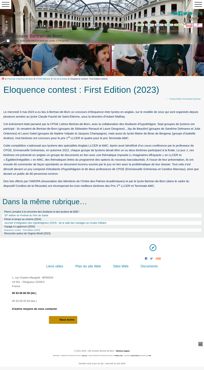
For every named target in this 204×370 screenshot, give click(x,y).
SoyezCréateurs (136, 359)
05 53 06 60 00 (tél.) (24, 296)
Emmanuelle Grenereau (190, 101)
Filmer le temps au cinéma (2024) (22, 221)
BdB (161, 15)
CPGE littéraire (43, 81)
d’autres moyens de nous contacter (34, 311)
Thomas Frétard (171, 101)
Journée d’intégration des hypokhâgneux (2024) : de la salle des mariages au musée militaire (55, 225)
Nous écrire (63, 323)
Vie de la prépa (60, 81)
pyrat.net (83, 359)
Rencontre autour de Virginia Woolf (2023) (27, 236)
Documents (142, 269)
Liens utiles (61, 269)
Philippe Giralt (118, 359)
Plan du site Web (90, 269)
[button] (193, 15)
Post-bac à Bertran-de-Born (20, 81)
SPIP (152, 359)
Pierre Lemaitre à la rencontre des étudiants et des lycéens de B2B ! (41, 214)
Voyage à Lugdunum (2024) (19, 229)
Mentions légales (123, 354)
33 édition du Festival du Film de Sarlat (26, 217)
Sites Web (118, 269)
